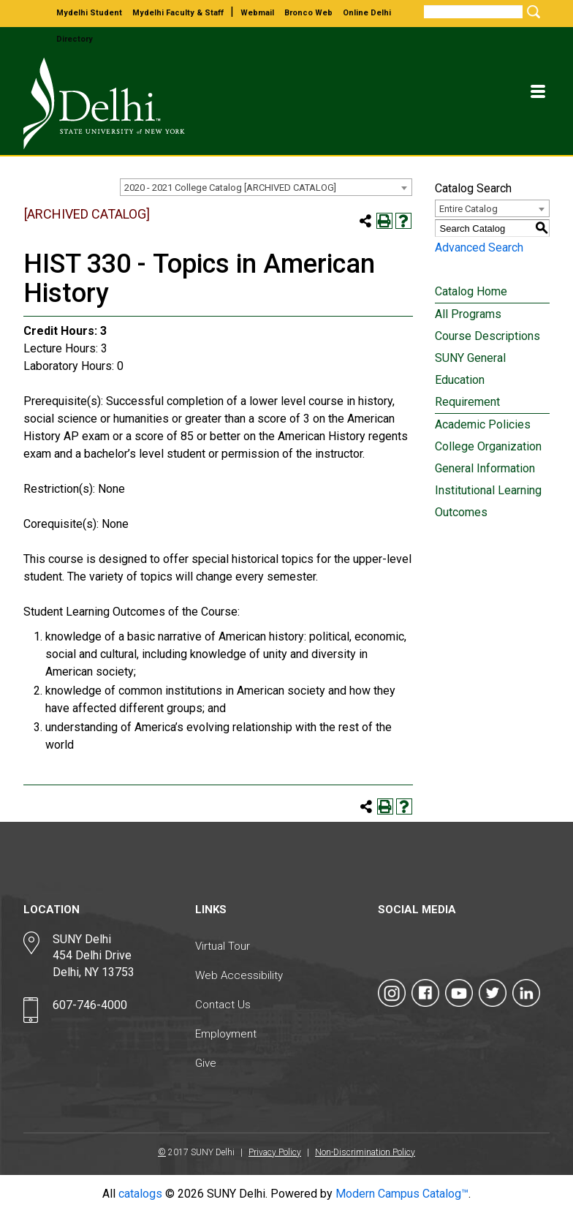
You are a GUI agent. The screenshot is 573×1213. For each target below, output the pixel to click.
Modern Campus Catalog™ (401, 1194)
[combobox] (266, 187)
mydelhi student (89, 13)
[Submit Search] (531, 11)
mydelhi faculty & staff (178, 13)
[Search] (473, 11)
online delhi (367, 13)
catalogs (140, 1194)
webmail (257, 13)
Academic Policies (483, 424)
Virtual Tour (222, 946)
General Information (485, 468)
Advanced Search (479, 247)
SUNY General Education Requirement (470, 380)
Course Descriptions (487, 336)
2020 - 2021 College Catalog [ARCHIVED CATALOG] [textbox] (230, 187)
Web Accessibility (239, 975)
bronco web (308, 13)
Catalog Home (471, 291)
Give (205, 1063)
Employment (226, 1033)
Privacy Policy (274, 1152)
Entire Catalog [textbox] (468, 208)
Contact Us (223, 1004)
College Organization (488, 446)
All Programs (468, 314)
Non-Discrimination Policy (365, 1152)
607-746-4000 (90, 1005)
